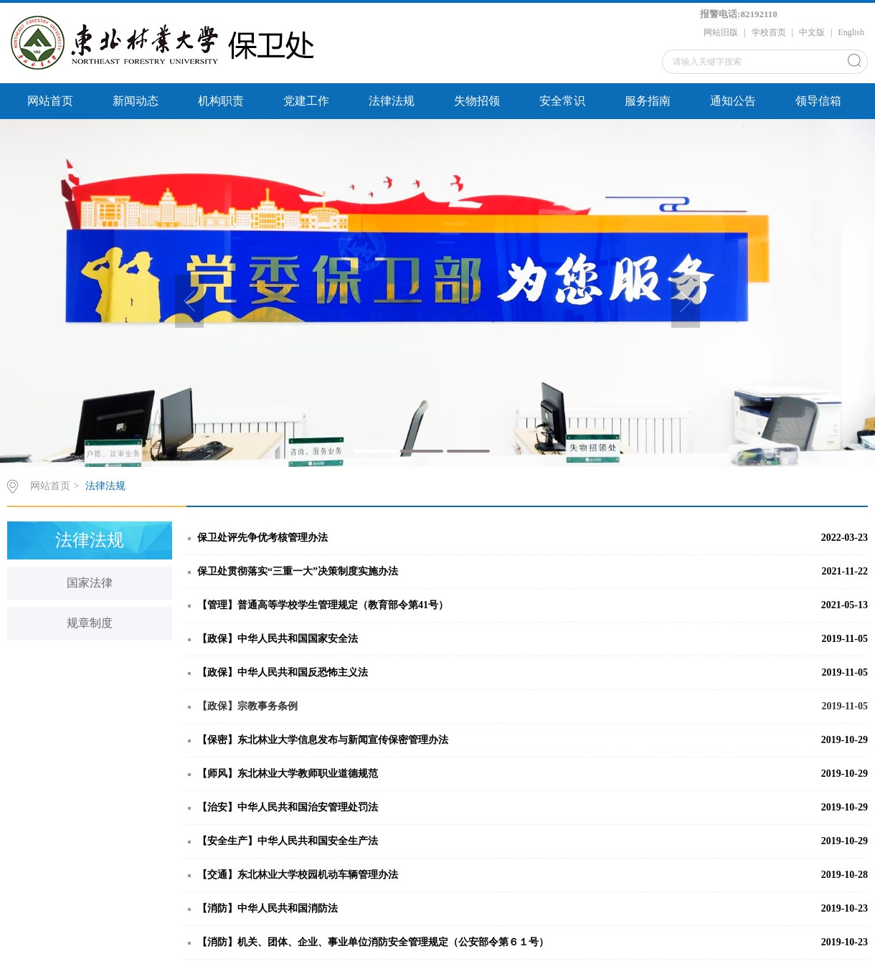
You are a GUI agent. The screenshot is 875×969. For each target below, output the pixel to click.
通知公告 (733, 101)
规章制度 (90, 623)
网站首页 (50, 101)
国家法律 (90, 583)
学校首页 (769, 32)
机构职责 (221, 101)
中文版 (812, 32)
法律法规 (392, 101)
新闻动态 (136, 101)
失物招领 (477, 101)
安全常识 (562, 101)
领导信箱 (818, 101)
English (851, 32)
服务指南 (648, 101)
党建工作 (306, 101)
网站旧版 (721, 32)
